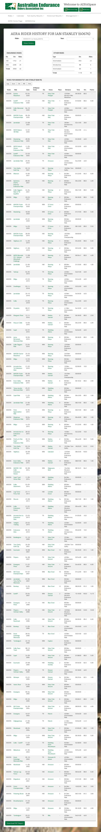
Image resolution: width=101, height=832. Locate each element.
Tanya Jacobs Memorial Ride (18, 389)
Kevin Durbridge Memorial (16, 635)
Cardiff (15, 593)
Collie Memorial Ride (18, 109)
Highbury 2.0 (17, 241)
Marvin (50, 713)
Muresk (15, 499)
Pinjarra (15, 557)
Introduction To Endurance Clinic (17, 368)
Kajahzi (50, 641)
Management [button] (72, 15)
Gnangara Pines (16, 565)
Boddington (17, 537)
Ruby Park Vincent (51, 538)
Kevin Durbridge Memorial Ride (18, 759)
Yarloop (15, 272)
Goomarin (16, 550)
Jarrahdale (16, 122)
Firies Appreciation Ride (17, 412)
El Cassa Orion (50, 205)
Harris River (17, 684)
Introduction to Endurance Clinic (18, 434)
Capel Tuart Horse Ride (17, 478)
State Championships (18, 787)
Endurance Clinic (16, 531)
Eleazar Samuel (50, 594)
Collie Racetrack (16, 620)
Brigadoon (16, 779)
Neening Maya (50, 169)
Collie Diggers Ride (17, 345)
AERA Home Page (71, 9)
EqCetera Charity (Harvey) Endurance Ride (18, 184)
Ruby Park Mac (51, 102)
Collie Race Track (16, 649)
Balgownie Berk (51, 469)
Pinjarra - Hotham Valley (18, 611)
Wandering (16, 212)
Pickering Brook (18, 793)
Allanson (16, 173)
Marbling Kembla (50, 664)
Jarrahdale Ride (18, 161)
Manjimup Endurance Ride (18, 418)
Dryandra (16, 308)
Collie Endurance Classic (16, 508)
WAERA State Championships (18, 116)
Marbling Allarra (50, 331)
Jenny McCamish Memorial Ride (18, 339)
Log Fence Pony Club (16, 493)
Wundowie (16, 728)
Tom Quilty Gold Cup (17, 169)
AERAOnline (85, 9)
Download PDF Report (15, 823)
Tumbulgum (17, 641)
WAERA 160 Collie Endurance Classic (17, 471)
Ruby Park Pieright (51, 94)
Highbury (16, 248)
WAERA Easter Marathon (18, 354)
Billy (49, 815)
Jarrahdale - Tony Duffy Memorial (17, 581)
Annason (51, 161)
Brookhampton (18, 801)
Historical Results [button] (55, 15)
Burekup (16, 586)
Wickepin (16, 677)
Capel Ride (16, 395)
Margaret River (18, 315)
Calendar (20, 15)
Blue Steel (51, 550)
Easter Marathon (16, 94)
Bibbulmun (16, 750)
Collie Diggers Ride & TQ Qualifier (17, 192)
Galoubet (51, 452)
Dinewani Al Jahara (51, 758)
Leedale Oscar (50, 493)
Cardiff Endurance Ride (18, 102)
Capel (15, 330)
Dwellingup (16, 286)
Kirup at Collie (17, 323)
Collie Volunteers (16, 485)
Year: (62, 38)
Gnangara (16, 692)
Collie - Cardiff (18, 743)
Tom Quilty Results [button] (35, 15)
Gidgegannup (17, 721)
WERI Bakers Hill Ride (17, 131)
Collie (15, 301)
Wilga (15, 197)
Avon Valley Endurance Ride (18, 382)
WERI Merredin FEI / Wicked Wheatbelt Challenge (18, 258)
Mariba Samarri (50, 316)
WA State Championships (18, 573)
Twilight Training (16, 524)
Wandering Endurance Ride (18, 140)
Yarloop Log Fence (17, 773)
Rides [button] (11, 15)
